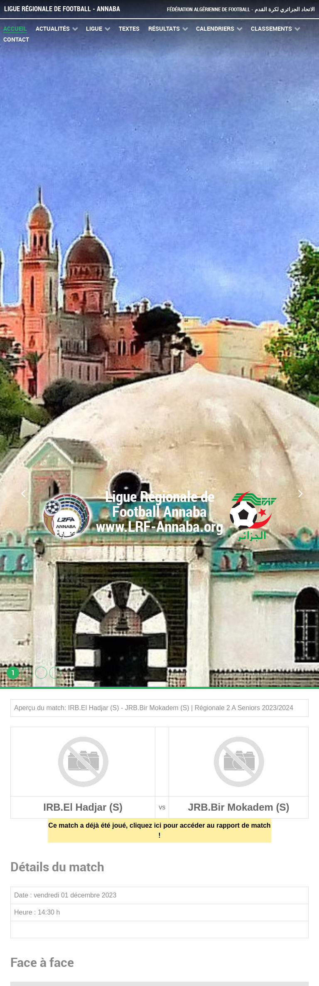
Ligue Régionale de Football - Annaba (62, 9)
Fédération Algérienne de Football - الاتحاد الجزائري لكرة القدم (241, 9)
